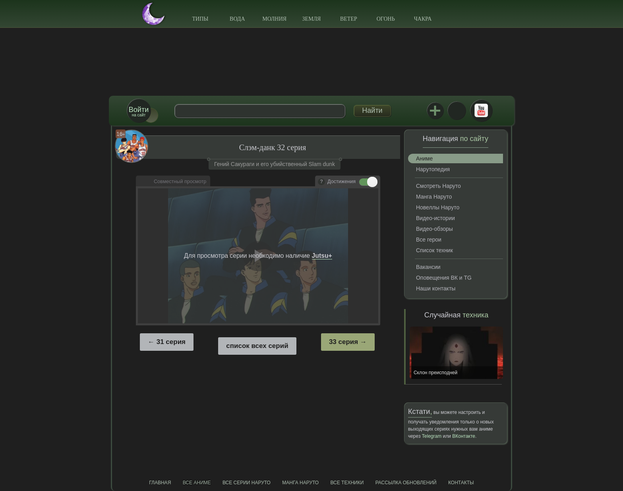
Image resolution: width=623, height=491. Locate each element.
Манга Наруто (434, 196)
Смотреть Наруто (438, 186)
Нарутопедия (433, 169)
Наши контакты (435, 288)
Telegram (431, 436)
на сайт (139, 111)
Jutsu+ (435, 110)
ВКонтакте (456, 110)
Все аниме (197, 482)
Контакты (461, 482)
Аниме (424, 158)
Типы (200, 19)
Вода (237, 19)
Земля (311, 19)
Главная (160, 482)
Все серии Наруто (246, 482)
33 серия (343, 342)
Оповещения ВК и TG (444, 277)
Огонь (386, 19)
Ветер (348, 19)
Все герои (428, 239)
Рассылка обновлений (406, 482)
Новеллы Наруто (437, 207)
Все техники (347, 482)
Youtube (481, 110)
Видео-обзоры (434, 229)
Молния (274, 19)
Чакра (423, 19)
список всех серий (257, 346)
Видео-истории (435, 218)
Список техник (434, 250)
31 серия (171, 342)
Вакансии (428, 267)
